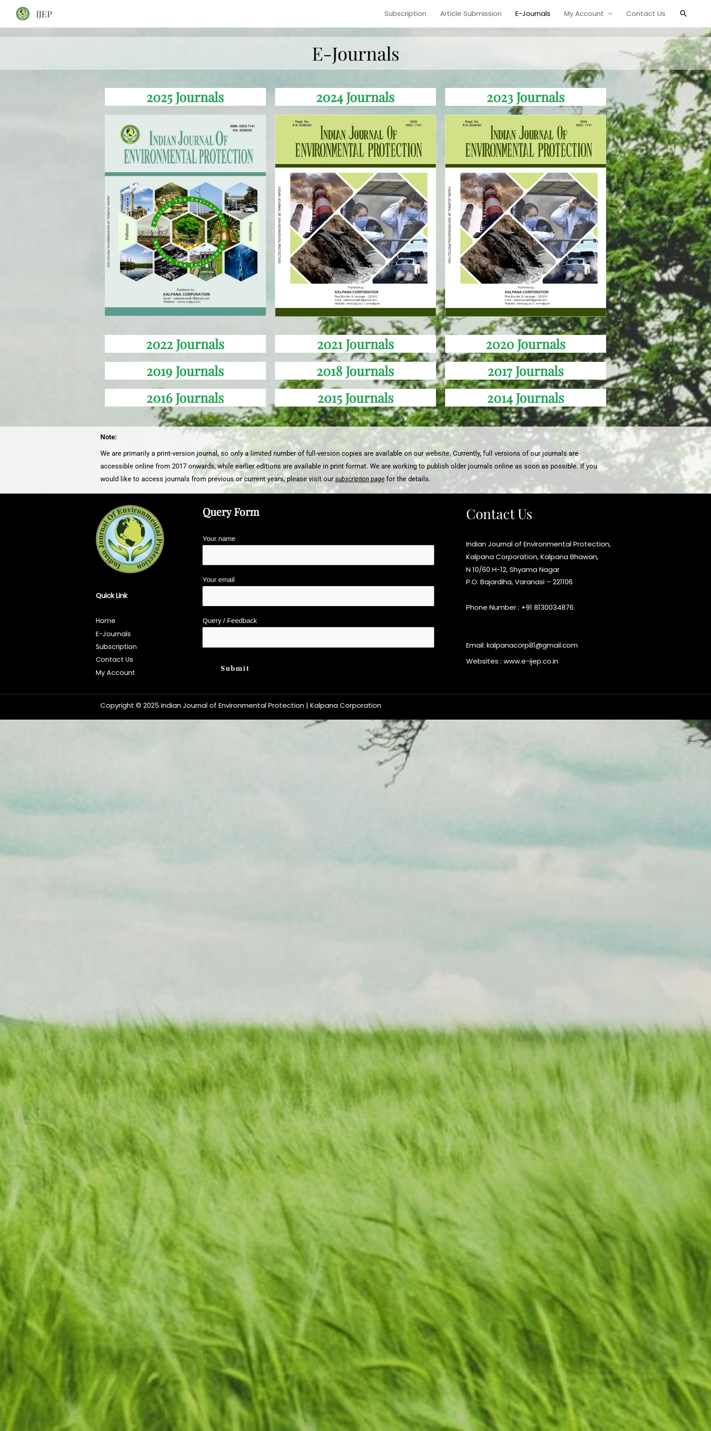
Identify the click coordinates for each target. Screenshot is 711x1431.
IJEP (45, 13)
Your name (318, 550)
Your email (318, 593)
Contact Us (645, 13)
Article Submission (471, 13)
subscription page (362, 479)
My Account (584, 13)
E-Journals (532, 13)
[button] (683, 13)
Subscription (405, 13)
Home (106, 621)
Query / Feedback (318, 635)
